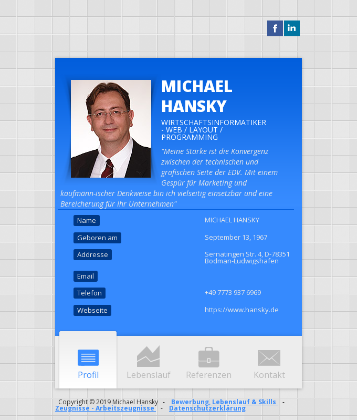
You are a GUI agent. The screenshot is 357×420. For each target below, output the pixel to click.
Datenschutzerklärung (207, 408)
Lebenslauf (149, 375)
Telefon (89, 293)
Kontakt (269, 375)
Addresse (92, 254)
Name (86, 220)
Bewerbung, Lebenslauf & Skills (224, 401)
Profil (88, 375)
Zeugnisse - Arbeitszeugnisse (105, 408)
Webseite (92, 310)
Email (85, 276)
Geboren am (97, 237)
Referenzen (209, 375)
